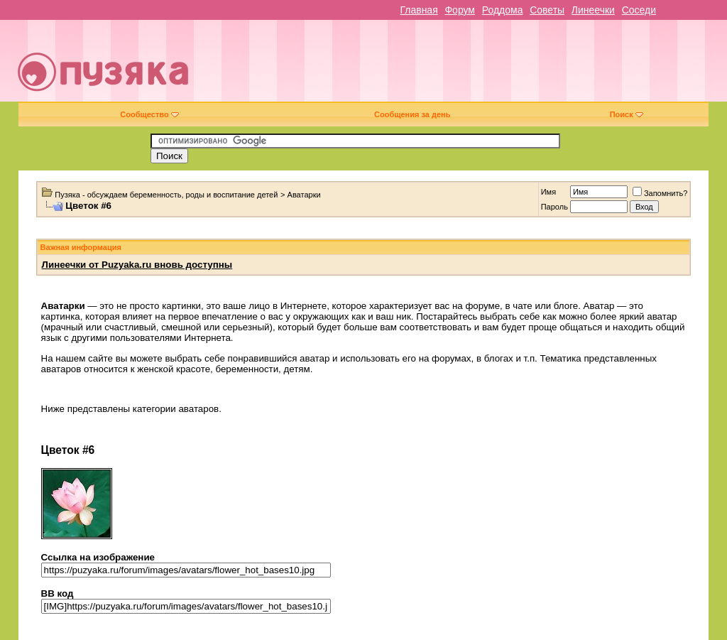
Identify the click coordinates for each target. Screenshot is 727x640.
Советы (547, 10)
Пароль (554, 206)
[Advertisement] (465, 66)
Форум (459, 10)
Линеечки (593, 10)
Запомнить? (660, 193)
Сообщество (149, 114)
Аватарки (304, 194)
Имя (548, 192)
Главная (418, 10)
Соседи (639, 10)
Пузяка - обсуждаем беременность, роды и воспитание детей (166, 194)
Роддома (502, 10)
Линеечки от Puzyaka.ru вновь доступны (137, 264)
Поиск (626, 114)
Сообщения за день (412, 114)
